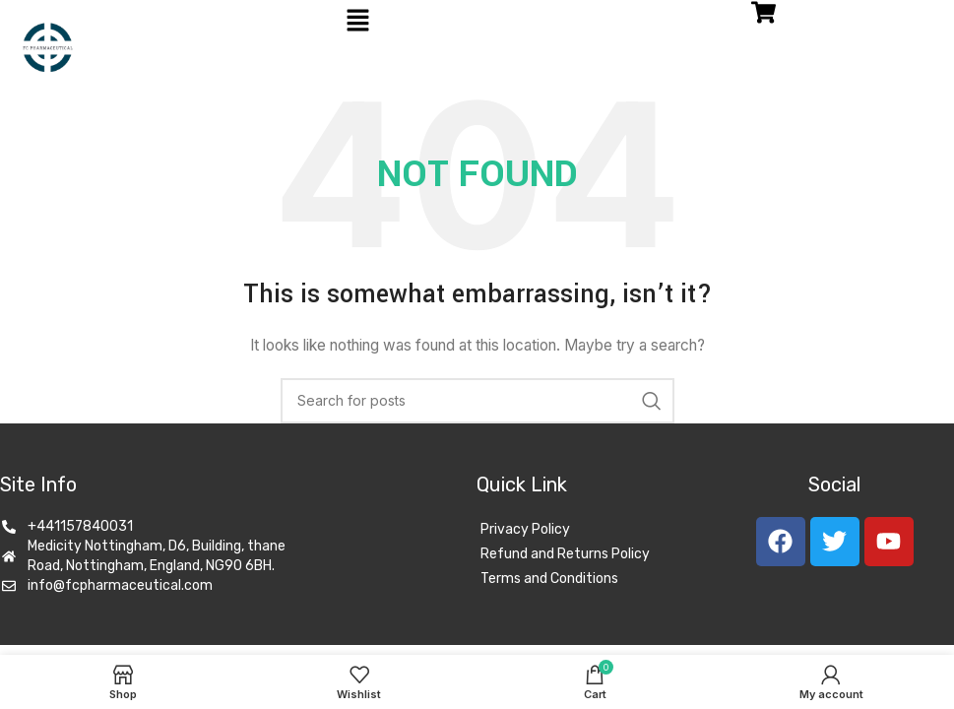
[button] (357, 21)
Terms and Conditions (549, 578)
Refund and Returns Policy (565, 554)
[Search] (477, 400)
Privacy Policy (525, 529)
